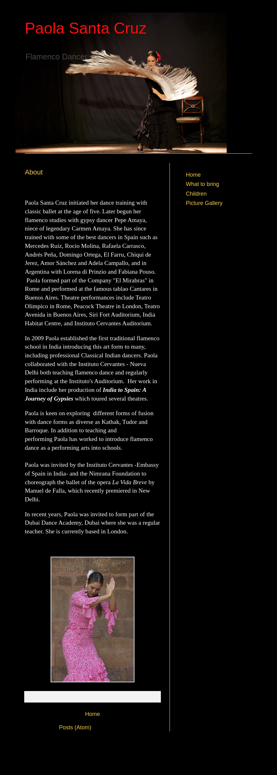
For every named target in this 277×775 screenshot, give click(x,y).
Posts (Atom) (75, 727)
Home (92, 714)
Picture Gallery (204, 203)
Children (196, 194)
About (34, 172)
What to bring (202, 184)
